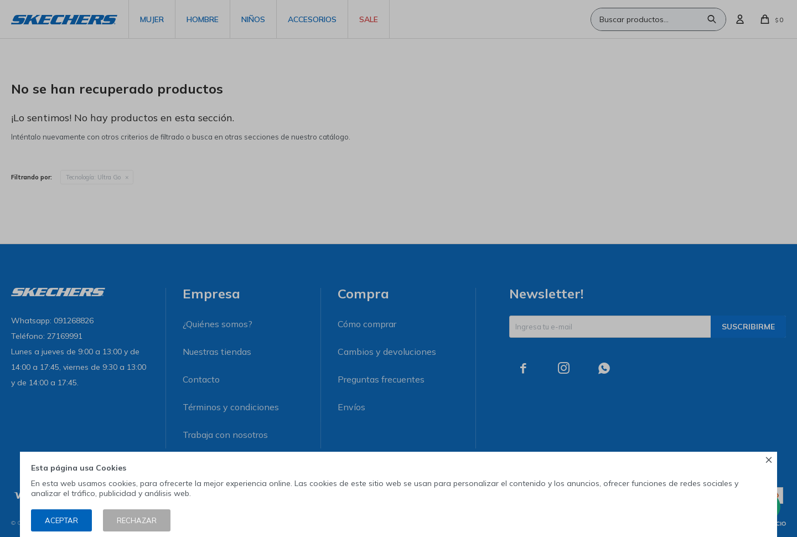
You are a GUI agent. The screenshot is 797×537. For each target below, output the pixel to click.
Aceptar (61, 520)
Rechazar (137, 520)
